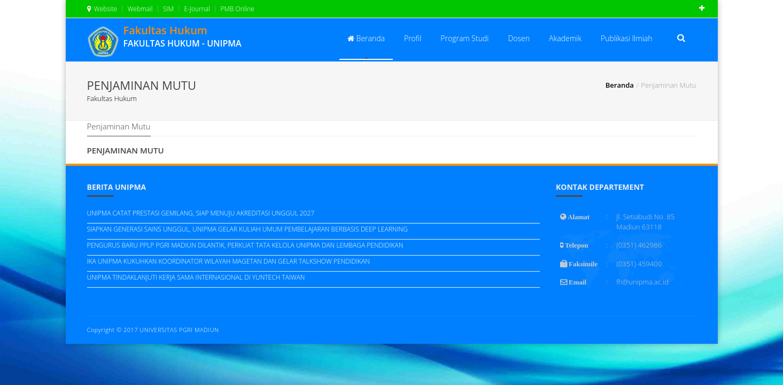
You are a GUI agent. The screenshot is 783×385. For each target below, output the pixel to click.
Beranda (366, 38)
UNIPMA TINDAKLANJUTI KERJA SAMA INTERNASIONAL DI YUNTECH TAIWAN (196, 277)
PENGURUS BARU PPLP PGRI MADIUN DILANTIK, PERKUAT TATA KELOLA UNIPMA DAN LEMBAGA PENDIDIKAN (245, 245)
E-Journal (196, 8)
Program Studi (464, 38)
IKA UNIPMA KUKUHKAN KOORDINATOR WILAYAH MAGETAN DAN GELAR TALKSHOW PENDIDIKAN (228, 261)
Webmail (139, 8)
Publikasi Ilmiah (627, 38)
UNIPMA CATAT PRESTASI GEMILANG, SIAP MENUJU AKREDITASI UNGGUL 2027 (201, 213)
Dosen (519, 38)
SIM (167, 8)
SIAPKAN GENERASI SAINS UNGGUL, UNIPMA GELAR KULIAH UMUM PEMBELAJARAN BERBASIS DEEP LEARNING (247, 229)
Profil (412, 38)
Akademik (565, 38)
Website (102, 8)
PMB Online (236, 8)
